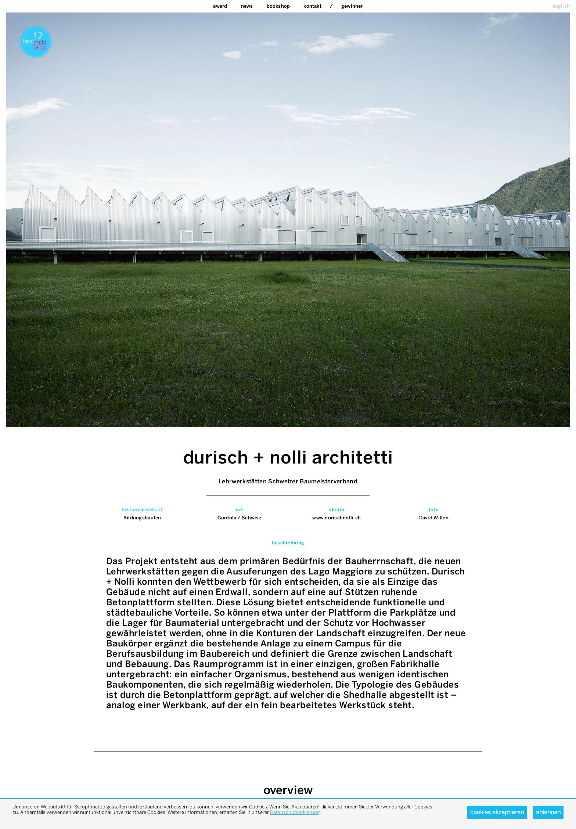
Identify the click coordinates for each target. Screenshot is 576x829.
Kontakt (312, 6)
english (561, 6)
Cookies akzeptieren (497, 812)
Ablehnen (548, 812)
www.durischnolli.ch (336, 517)
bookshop (278, 6)
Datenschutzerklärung (295, 812)
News (247, 6)
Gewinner (352, 6)
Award (220, 6)
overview (288, 790)
